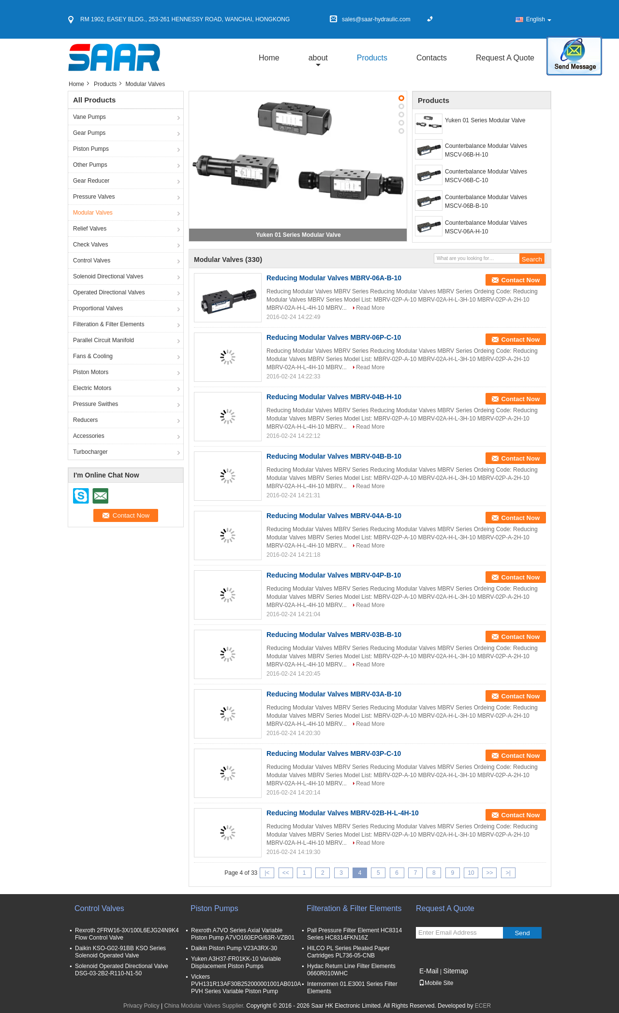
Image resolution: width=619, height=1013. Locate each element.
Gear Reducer (91, 180)
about (318, 58)
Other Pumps (90, 164)
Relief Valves (89, 228)
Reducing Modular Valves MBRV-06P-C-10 (333, 337)
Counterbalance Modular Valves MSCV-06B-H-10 (486, 150)
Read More (370, 307)
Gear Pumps (89, 133)
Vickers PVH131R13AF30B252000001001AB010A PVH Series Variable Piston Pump (246, 984)
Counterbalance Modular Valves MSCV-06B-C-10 (486, 176)
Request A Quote (505, 58)
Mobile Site (436, 983)
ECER (483, 1005)
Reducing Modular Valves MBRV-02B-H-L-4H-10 (342, 813)
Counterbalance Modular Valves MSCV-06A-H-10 (486, 227)
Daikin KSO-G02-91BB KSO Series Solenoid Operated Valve (120, 952)
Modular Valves (93, 212)
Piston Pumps (91, 148)
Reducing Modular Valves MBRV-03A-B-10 (333, 694)
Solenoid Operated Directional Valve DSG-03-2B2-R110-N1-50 (121, 970)
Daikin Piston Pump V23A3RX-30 (234, 948)
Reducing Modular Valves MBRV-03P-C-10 (333, 753)
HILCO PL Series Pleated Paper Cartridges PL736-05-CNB (348, 952)
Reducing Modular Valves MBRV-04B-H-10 (333, 397)
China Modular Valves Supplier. (205, 1005)
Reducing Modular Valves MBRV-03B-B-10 (333, 634)
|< (267, 872)
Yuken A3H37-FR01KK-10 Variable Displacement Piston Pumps (236, 962)
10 (471, 872)
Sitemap (455, 971)
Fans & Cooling (93, 356)
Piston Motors (90, 372)
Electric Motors (92, 388)
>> (489, 872)
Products (372, 58)
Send (522, 933)
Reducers (85, 420)
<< (285, 872)
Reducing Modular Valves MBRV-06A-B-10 (333, 278)
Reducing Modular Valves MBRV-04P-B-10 (333, 575)
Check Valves (90, 244)
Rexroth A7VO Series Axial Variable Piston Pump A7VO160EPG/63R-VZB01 (243, 934)
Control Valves (91, 260)
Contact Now (520, 280)
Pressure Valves (94, 196)
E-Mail (429, 971)
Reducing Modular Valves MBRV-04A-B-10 (333, 516)
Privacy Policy (141, 1005)
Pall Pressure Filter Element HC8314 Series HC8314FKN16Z (354, 934)
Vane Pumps (89, 117)
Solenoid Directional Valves (108, 276)
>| (508, 872)
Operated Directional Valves (109, 292)
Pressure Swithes (95, 404)
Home (269, 58)
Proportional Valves (98, 308)
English (538, 19)
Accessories (88, 436)
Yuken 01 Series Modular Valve (298, 235)
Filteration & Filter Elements (108, 324)
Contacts (431, 58)
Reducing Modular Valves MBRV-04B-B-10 (333, 456)
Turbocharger (90, 452)
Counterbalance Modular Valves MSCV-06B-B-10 (486, 201)
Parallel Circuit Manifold (103, 340)
